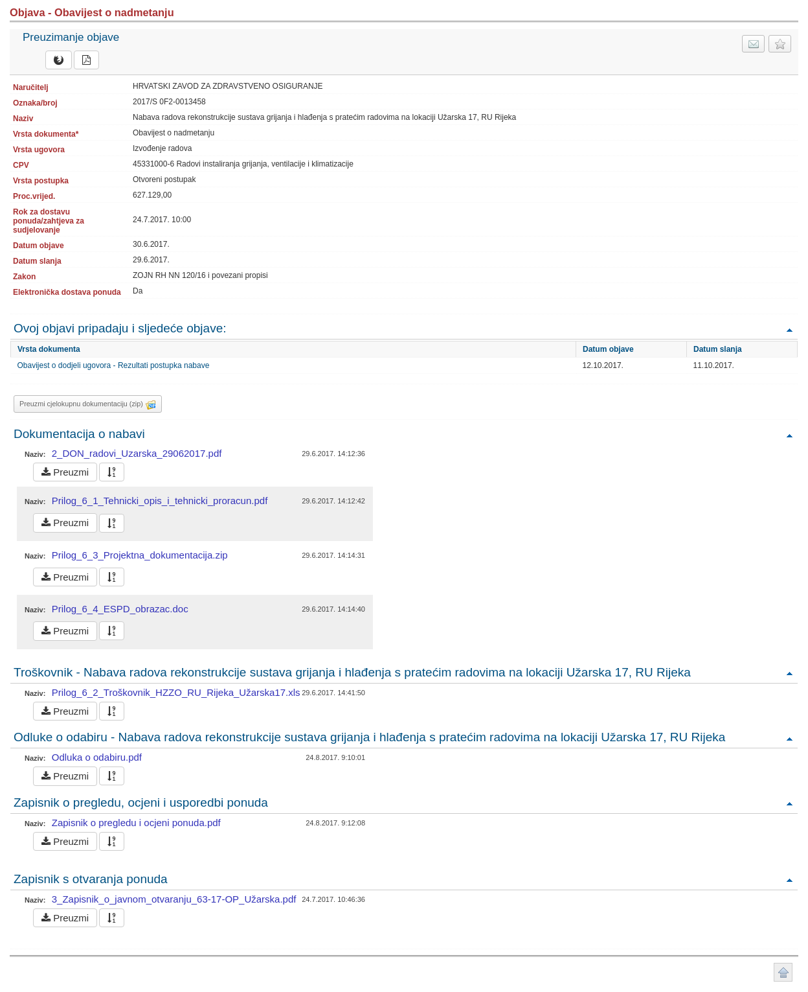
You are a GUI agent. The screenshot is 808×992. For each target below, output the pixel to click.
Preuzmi (65, 472)
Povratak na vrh (789, 329)
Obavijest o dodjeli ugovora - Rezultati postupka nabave (113, 365)
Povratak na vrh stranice (783, 972)
